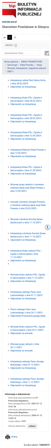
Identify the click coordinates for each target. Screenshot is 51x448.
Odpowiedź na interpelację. (23, 87)
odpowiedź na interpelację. (23, 240)
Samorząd (12, 65)
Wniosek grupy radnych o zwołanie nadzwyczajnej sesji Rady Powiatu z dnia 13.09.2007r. (27, 187)
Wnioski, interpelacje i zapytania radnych (26, 68)
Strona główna (11, 61)
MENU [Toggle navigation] (11, 45)
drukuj (11, 436)
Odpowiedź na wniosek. (21, 333)
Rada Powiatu (27, 65)
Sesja (39, 65)
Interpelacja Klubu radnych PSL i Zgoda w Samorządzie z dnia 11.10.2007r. (25, 254)
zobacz (32, 426)
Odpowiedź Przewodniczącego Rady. (28, 316)
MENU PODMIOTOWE (31, 61)
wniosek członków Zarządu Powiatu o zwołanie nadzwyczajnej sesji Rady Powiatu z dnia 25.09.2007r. (28, 205)
